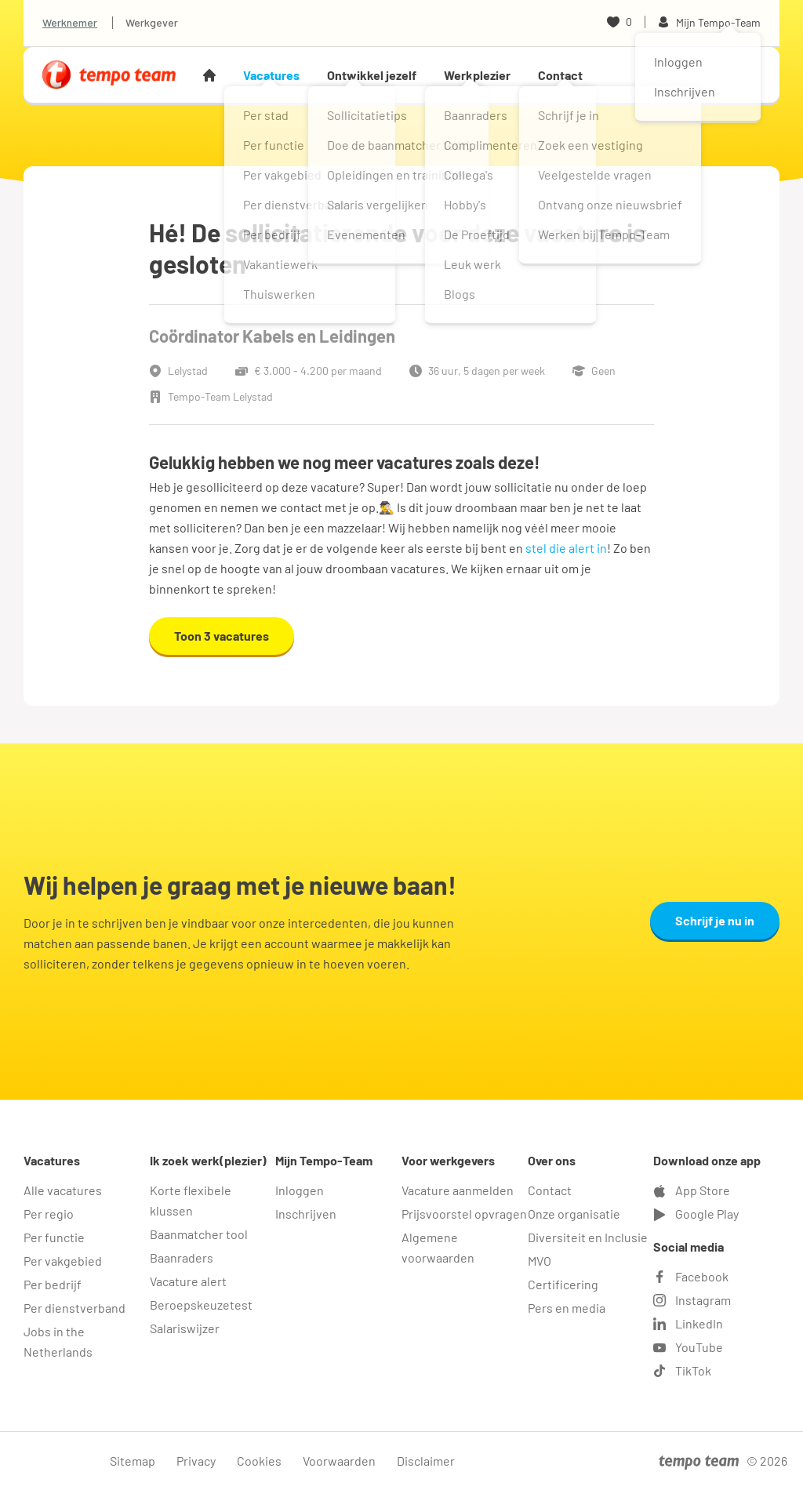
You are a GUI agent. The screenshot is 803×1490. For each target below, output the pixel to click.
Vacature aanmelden (458, 1190)
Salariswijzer (185, 1328)
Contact (560, 74)
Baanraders (181, 1257)
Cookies (259, 1460)
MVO (539, 1260)
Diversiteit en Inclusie (588, 1237)
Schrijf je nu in (714, 920)
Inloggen (299, 1190)
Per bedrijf (53, 1284)
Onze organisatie (574, 1213)
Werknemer (69, 22)
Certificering (563, 1284)
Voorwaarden (339, 1460)
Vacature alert (188, 1281)
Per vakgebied (63, 1260)
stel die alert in (566, 547)
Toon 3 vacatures (221, 635)
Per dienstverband (74, 1307)
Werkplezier (477, 74)
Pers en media (566, 1307)
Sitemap (132, 1460)
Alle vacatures (63, 1190)
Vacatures (271, 74)
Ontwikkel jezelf (371, 74)
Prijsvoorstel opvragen (464, 1213)
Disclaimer (426, 1460)
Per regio (49, 1213)
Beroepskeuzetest (201, 1304)
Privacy (196, 1460)
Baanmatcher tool (199, 1234)
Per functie (54, 1237)
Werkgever (151, 22)
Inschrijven (305, 1213)
